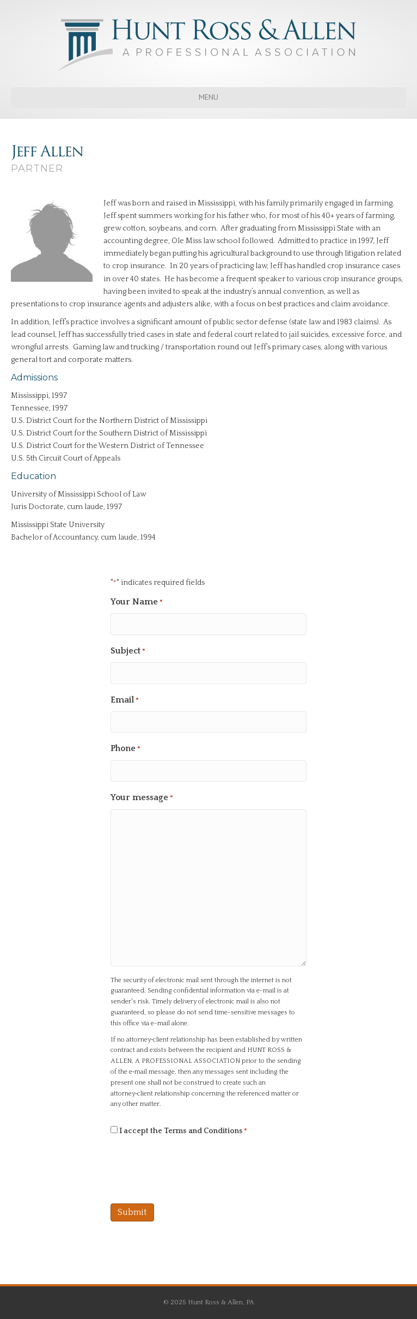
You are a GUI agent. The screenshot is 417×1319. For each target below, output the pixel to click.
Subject (128, 651)
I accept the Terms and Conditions (183, 1131)
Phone (125, 749)
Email (125, 700)
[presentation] (193, 1170)
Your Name (137, 602)
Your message (142, 798)
